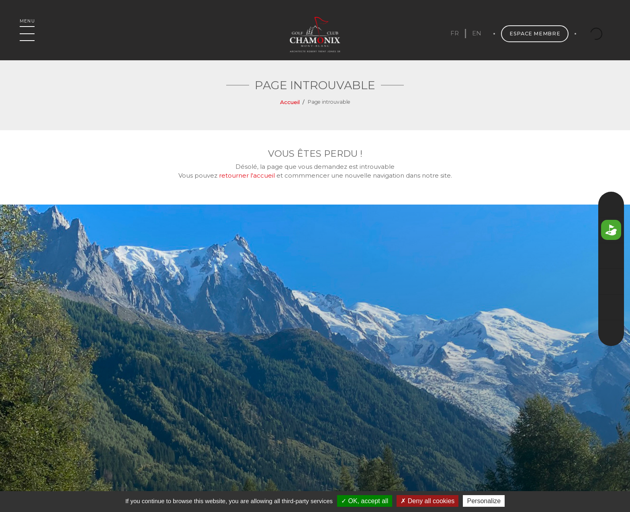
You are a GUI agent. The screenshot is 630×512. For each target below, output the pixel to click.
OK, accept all (364, 501)
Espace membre (534, 34)
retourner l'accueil (247, 175)
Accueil (290, 102)
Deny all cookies (427, 501)
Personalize (484, 501)
